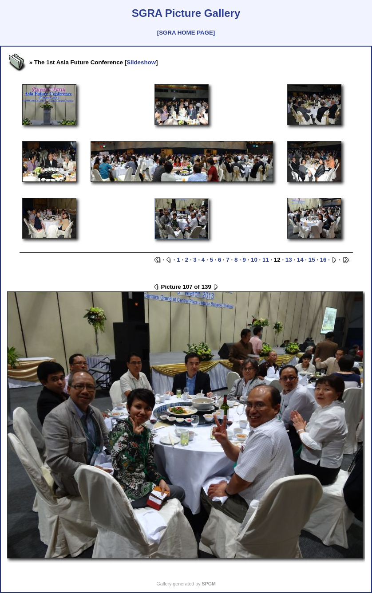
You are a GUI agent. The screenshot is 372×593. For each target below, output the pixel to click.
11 (265, 259)
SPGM (208, 583)
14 (300, 259)
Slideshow (141, 62)
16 (323, 259)
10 (254, 259)
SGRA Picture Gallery (186, 13)
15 (312, 259)
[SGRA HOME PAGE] (186, 32)
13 (288, 259)
